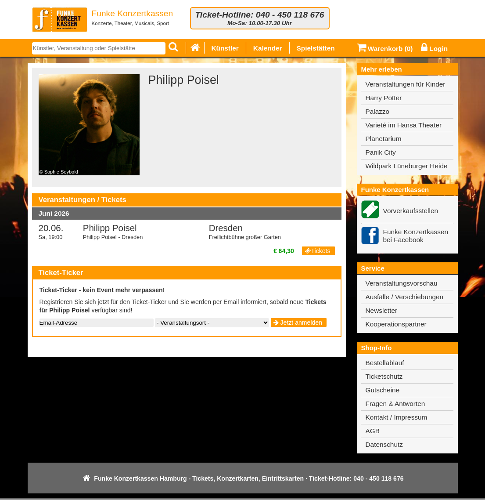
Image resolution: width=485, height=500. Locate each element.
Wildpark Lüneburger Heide (407, 166)
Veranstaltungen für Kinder (405, 84)
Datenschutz (384, 444)
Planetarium (384, 138)
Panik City (381, 152)
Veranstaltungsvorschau (402, 283)
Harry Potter (384, 97)
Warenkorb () (385, 48)
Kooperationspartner (396, 324)
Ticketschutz (384, 376)
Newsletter (382, 310)
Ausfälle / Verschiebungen (405, 297)
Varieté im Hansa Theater (404, 125)
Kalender (267, 48)
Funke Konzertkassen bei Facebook (416, 235)
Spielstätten (316, 48)
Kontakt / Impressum (397, 417)
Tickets (317, 250)
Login (434, 48)
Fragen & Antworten (395, 403)
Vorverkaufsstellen (410, 210)
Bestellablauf (385, 362)
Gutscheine (383, 390)
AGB (373, 431)
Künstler (225, 48)
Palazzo (378, 111)
